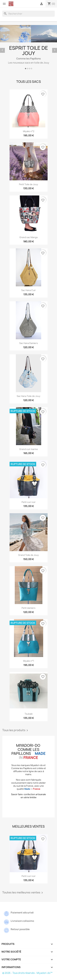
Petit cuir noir (29, 502)
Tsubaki (29, 713)
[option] (28, 47)
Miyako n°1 (28, 660)
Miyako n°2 (28, 131)
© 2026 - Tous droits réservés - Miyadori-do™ (27, 973)
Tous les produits (15, 730)
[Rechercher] (28, 14)
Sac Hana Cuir (28, 290)
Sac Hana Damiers (28, 343)
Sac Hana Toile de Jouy (28, 396)
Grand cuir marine (28, 449)
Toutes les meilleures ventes (23, 892)
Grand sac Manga (28, 237)
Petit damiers (28, 607)
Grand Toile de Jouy (28, 555)
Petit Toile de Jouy (28, 184)
